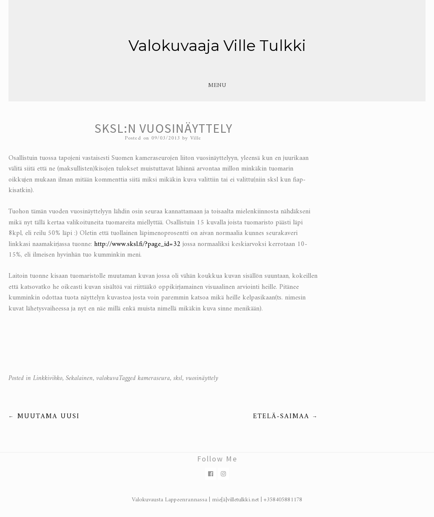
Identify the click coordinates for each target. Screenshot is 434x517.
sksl (177, 378)
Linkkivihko (47, 378)
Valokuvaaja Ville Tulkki (217, 45)
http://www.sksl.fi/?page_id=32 (137, 244)
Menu (217, 85)
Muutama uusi (44, 416)
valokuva (107, 378)
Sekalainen (79, 378)
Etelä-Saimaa (285, 416)
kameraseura (154, 378)
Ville (195, 138)
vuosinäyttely (202, 378)
